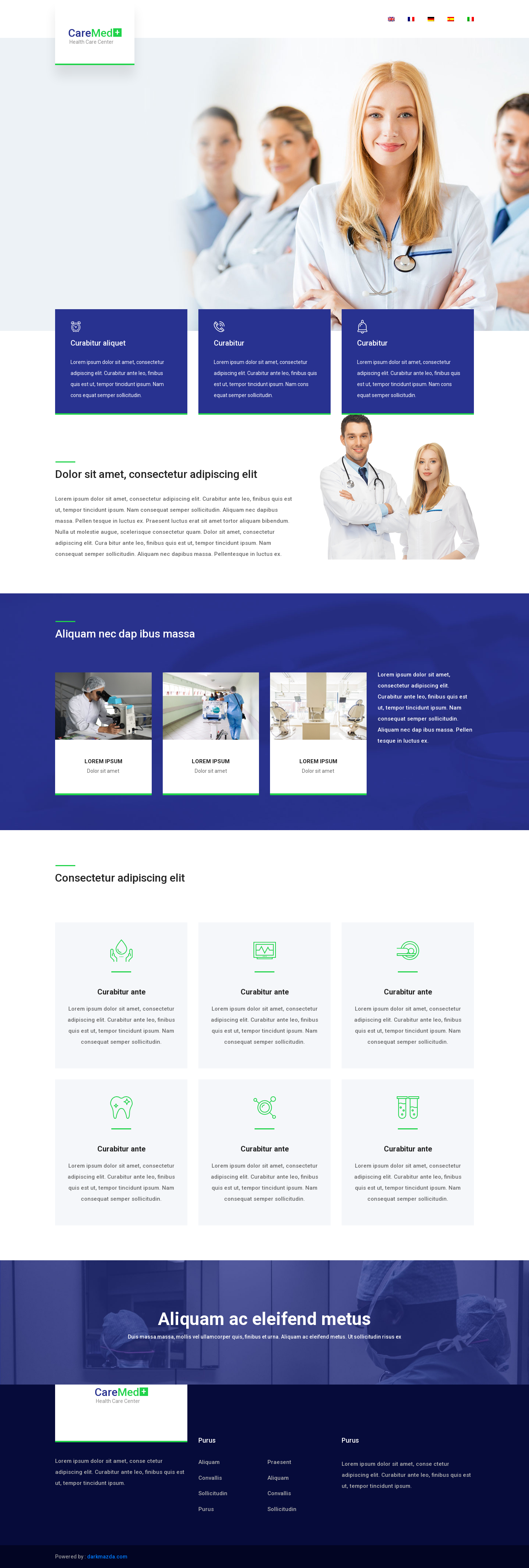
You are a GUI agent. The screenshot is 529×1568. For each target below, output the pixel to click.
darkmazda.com (107, 1557)
